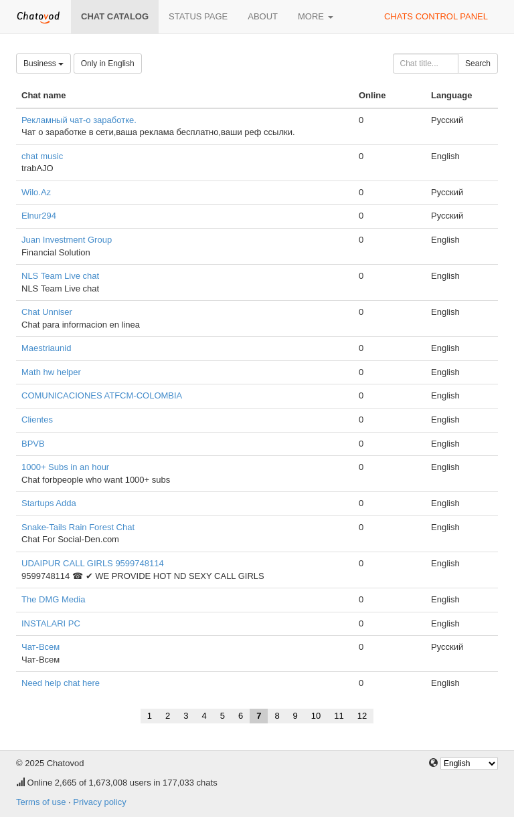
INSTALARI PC (50, 623)
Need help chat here (60, 683)
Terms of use (41, 802)
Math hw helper (51, 372)
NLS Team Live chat (60, 276)
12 (362, 716)
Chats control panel (436, 16)
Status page (198, 16)
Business (43, 63)
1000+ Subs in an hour (65, 467)
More (315, 16)
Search (478, 63)
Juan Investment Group (66, 240)
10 (316, 716)
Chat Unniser (46, 312)
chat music (42, 156)
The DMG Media (53, 599)
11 (338, 716)
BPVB (33, 444)
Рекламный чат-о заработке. (79, 120)
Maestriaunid (46, 348)
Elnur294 (38, 216)
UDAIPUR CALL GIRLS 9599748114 (92, 563)
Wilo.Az (36, 192)
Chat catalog (115, 16)
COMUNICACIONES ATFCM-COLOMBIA (101, 395)
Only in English (108, 63)
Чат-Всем (40, 647)
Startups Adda (48, 503)
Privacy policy (99, 802)
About (263, 16)
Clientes (37, 420)
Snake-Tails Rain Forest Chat (78, 527)
